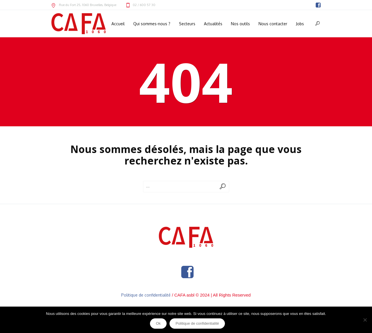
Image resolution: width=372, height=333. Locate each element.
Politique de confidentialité (146, 295)
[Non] (365, 320)
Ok (158, 323)
